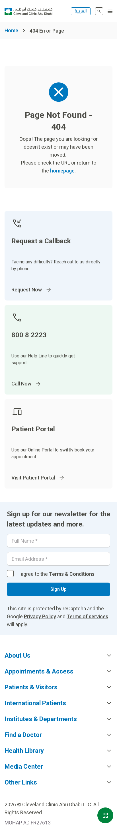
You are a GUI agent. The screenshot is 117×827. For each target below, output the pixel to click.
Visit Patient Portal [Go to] (38, 477)
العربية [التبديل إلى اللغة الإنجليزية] (81, 11)
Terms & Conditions (72, 574)
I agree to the (56, 574)
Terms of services (87, 616)
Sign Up (58, 589)
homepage (62, 171)
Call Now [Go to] (26, 383)
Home (11, 30)
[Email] (58, 559)
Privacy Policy (40, 616)
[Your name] (58, 540)
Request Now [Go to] (31, 289)
